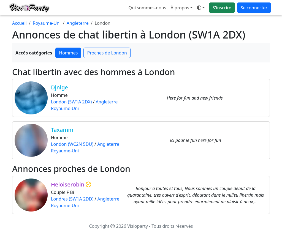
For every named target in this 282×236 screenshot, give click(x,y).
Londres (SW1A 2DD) (72, 199)
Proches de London (107, 53)
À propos (179, 8)
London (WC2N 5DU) (72, 144)
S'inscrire (222, 8)
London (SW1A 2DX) (71, 102)
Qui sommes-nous (147, 8)
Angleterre (78, 23)
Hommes (68, 53)
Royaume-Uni (47, 23)
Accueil (19, 23)
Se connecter (254, 8)
